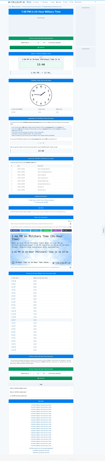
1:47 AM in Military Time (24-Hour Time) (41, 426)
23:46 (35, 350)
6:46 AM (13, 299)
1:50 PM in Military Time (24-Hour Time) (41, 441)
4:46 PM (13, 329)
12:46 (35, 317)
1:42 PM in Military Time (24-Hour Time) (41, 409)
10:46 (35, 311)
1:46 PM (13, 320)
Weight (58, 2)
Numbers (36, 2)
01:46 (35, 284)
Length (52, 2)
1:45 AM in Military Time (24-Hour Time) (41, 420)
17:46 (35, 332)
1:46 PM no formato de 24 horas (41, 452)
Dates (29, 2)
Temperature (44, 2)
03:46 (35, 290)
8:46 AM (13, 305)
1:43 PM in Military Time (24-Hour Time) (41, 413)
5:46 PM (13, 332)
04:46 (35, 293)
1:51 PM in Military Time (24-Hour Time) (41, 445)
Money (65, 2)
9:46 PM (13, 344)
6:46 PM (13, 335)
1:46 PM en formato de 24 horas (41, 450)
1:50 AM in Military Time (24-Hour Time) (41, 439)
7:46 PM (13, 338)
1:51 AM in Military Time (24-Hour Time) (41, 443)
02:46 (35, 287)
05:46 (35, 296)
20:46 (35, 341)
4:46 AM (13, 293)
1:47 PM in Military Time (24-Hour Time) (41, 428)
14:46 (35, 323)
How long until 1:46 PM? (42, 202)
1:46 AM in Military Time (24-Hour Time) (41, 424)
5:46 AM (13, 296)
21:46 (35, 344)
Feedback (103, 230)
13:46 (35, 320)
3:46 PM (13, 326)
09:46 (35, 308)
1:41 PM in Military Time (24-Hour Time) (41, 405)
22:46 (35, 347)
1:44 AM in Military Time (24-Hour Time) (41, 415)
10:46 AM (13, 311)
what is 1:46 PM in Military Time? (25, 362)
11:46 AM (13, 314)
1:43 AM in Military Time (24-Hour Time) (41, 411)
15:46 (35, 326)
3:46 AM (13, 290)
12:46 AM (13, 281)
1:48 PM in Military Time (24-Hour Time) (41, 432)
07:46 (35, 302)
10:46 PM (13, 347)
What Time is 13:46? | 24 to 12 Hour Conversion (42, 200)
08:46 (35, 305)
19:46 (35, 338)
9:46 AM (13, 308)
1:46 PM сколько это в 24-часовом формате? (41, 448)
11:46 (35, 314)
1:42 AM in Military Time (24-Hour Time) (41, 407)
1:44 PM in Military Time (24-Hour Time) (41, 418)
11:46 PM (13, 350)
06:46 (35, 299)
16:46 (35, 329)
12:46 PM (13, 317)
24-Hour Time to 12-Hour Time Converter (20, 211)
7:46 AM (13, 302)
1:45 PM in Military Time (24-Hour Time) (41, 422)
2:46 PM (13, 323)
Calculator (78, 2)
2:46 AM (13, 287)
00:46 (35, 281)
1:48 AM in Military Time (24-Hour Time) (41, 430)
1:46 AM (13, 284)
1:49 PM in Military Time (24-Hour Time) (41, 437)
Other (71, 2)
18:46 (35, 335)
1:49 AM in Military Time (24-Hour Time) (41, 435)
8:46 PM (13, 341)
